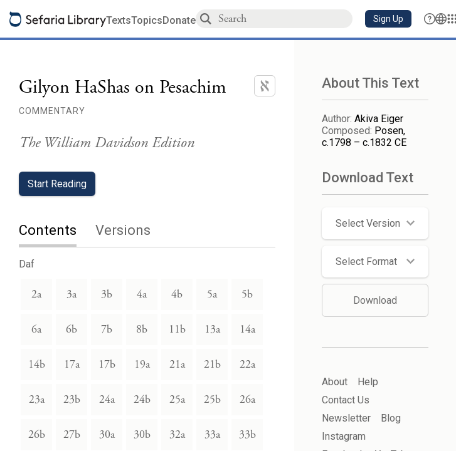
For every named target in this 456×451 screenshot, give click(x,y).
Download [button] (375, 300)
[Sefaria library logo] (57, 19)
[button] (388, 19)
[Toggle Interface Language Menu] (441, 18)
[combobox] (285, 18)
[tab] (57, 231)
